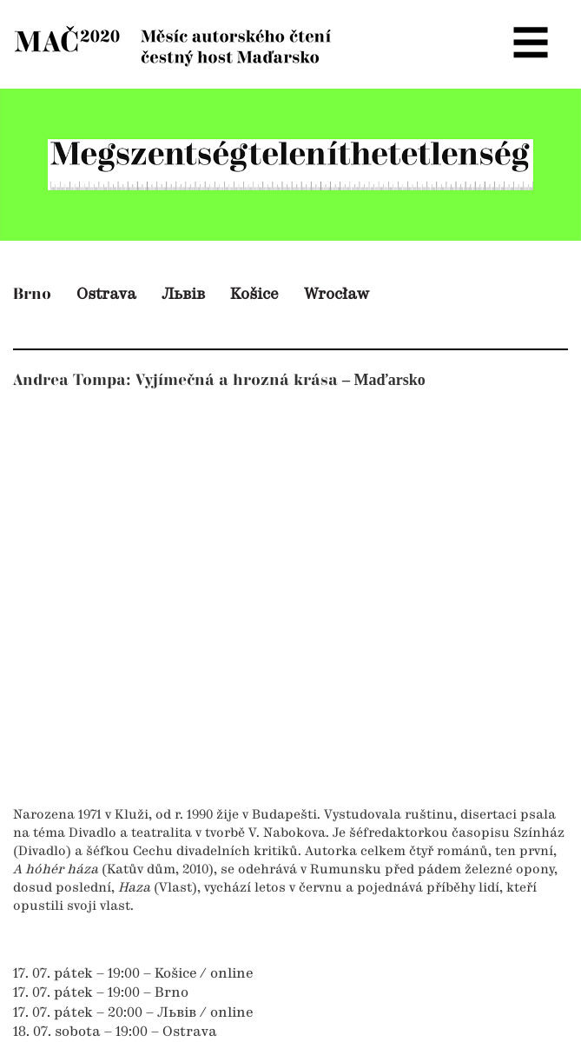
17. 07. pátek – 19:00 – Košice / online (133, 974)
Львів (183, 294)
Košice (254, 294)
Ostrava (106, 294)
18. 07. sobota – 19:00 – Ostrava (115, 1032)
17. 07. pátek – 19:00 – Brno (100, 993)
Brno (32, 294)
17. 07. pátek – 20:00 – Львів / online (133, 1013)
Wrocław (336, 294)
